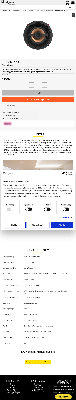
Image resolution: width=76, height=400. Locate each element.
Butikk (13, 386)
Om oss (12, 384)
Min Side (38, 386)
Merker (24, 10)
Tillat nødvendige (38, 225)
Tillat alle (62, 225)
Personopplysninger (13, 393)
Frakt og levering (38, 391)
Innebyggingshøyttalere (44, 10)
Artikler (12, 387)
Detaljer (66, 218)
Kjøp (38, 92)
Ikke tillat (14, 225)
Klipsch (31, 10)
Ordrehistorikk (38, 387)
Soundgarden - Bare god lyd (10, 10)
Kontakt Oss (38, 384)
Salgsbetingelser (13, 389)
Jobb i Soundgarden (13, 391)
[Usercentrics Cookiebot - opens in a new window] (63, 173)
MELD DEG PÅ (63, 397)
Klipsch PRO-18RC (61, 10)
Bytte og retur (38, 389)
